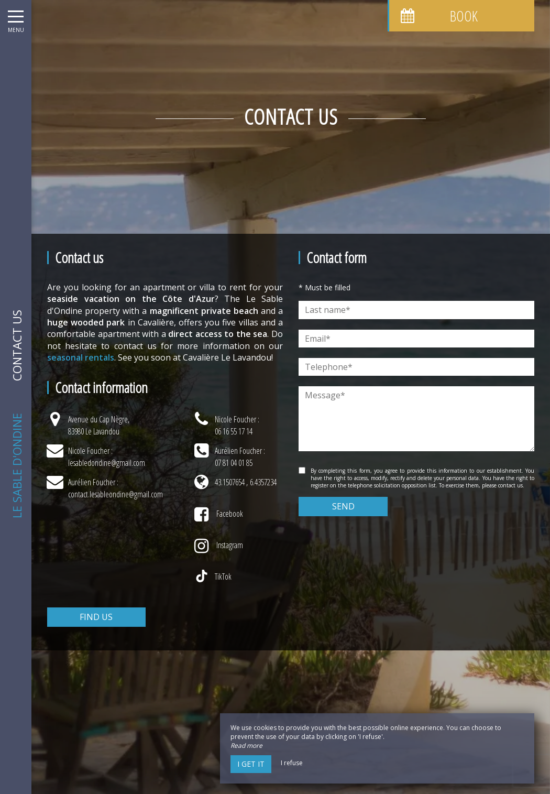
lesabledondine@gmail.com (106, 463)
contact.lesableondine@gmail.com (115, 494)
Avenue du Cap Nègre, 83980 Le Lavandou (98, 425)
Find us (96, 617)
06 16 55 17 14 (233, 431)
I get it (251, 764)
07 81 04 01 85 (233, 463)
